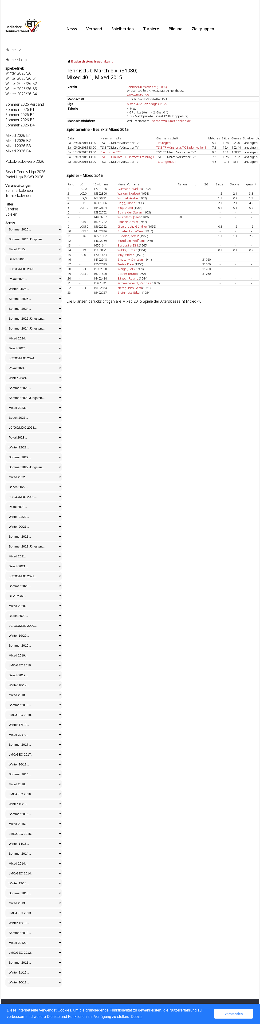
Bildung (175, 28)
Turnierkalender (18, 195)
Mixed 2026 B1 (18, 135)
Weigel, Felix (126, 269)
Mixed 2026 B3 (18, 145)
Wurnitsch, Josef (129, 217)
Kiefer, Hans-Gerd (130, 288)
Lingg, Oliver (126, 203)
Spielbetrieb (122, 28)
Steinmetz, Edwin (130, 292)
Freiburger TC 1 (111, 152)
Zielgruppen (203, 28)
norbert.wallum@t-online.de (171, 121)
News (72, 28)
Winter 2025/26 (18, 73)
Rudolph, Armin (128, 236)
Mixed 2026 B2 (18, 140)
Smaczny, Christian (130, 259)
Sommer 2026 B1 (20, 109)
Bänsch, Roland (128, 278)
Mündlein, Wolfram (131, 240)
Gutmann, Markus (130, 189)
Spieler (11, 214)
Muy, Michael (126, 255)
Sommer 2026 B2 (20, 114)
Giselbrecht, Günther (132, 226)
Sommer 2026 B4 (20, 125)
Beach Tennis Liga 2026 (25, 171)
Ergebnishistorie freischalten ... (92, 61)
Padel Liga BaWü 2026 (24, 177)
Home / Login (16, 59)
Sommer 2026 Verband (24, 104)
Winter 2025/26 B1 (21, 78)
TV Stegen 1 (164, 143)
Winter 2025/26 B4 (21, 93)
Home (10, 49)
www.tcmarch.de (138, 94)
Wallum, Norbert (129, 193)
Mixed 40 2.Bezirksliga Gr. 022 (147, 104)
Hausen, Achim (128, 222)
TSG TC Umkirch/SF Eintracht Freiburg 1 (127, 157)
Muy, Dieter (125, 207)
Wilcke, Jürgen (127, 250)
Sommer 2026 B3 (20, 119)
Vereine (11, 209)
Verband (94, 28)
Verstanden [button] (234, 1014)
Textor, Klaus (126, 264)
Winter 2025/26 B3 (21, 88)
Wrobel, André (128, 198)
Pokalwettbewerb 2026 (24, 161)
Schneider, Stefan (130, 212)
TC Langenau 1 (166, 161)
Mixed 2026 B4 (18, 151)
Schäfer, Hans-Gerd (131, 231)
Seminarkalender (19, 190)
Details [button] (136, 1017)
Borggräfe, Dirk (128, 245)
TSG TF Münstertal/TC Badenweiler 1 (181, 147)
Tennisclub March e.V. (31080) (147, 87)
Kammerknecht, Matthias (134, 283)
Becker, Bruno (127, 274)
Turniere (151, 28)
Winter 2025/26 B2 (21, 83)
